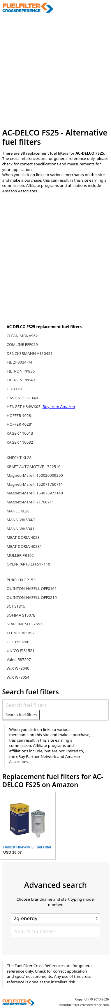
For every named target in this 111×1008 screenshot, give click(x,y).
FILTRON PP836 (21, 371)
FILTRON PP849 (21, 379)
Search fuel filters (21, 714)
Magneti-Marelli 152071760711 (35, 484)
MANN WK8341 (20, 528)
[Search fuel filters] (55, 704)
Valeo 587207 (19, 659)
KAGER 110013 (20, 433)
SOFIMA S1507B (21, 615)
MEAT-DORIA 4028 (23, 537)
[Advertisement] (55, 70)
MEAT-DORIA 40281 (24, 546)
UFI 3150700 (18, 641)
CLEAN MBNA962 (22, 335)
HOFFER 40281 (20, 424)
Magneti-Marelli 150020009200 (35, 475)
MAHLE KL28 (18, 511)
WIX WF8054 (18, 677)
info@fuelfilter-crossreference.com (84, 1005)
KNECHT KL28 (19, 457)
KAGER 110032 (20, 442)
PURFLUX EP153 (21, 579)
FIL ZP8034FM (19, 362)
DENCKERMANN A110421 (30, 353)
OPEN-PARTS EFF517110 (28, 564)
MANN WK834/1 (21, 519)
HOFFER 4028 (19, 415)
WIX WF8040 (18, 668)
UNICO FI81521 (21, 650)
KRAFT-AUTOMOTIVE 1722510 (34, 466)
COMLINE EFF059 (22, 344)
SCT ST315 (16, 606)
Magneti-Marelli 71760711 (30, 502)
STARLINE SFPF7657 (25, 623)
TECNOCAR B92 (21, 632)
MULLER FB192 (20, 555)
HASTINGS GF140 (22, 397)
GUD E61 (15, 388)
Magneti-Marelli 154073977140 (35, 493)
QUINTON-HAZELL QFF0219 (32, 597)
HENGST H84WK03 (24, 406)
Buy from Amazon (59, 406)
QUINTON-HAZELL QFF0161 (32, 588)
